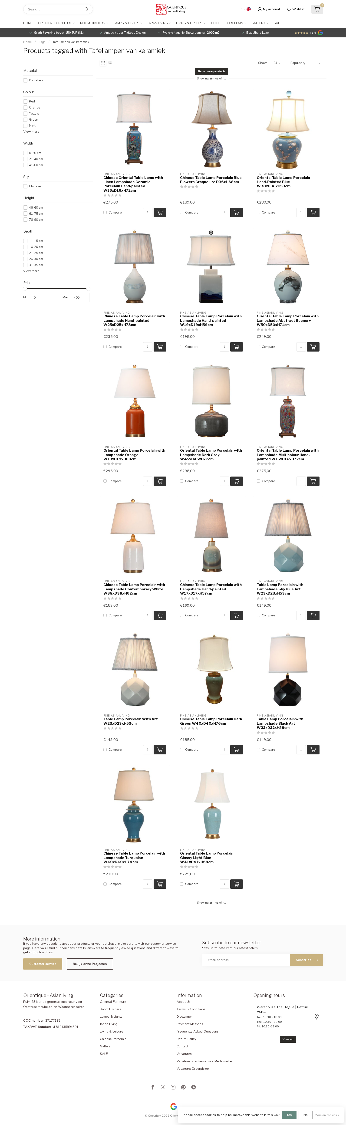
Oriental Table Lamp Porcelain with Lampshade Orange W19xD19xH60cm (134, 454)
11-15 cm (36, 241)
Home (28, 23)
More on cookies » (327, 1115)
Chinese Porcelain (227, 23)
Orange (34, 107)
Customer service (42, 964)
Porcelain (36, 80)
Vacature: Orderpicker (193, 1068)
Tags (42, 42)
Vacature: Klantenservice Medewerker (205, 1061)
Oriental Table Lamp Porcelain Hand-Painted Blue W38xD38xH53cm (283, 182)
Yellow (34, 113)
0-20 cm (35, 153)
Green (33, 119)
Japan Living (158, 23)
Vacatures (184, 1054)
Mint (32, 125)
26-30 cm (36, 259)
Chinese (35, 186)
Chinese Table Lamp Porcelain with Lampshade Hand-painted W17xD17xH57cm (211, 589)
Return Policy (186, 1039)
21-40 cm (36, 159)
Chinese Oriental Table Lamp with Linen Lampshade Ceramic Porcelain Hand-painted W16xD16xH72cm (133, 184)
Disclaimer (184, 1016)
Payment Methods (190, 1024)
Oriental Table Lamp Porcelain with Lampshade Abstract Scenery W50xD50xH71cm (288, 320)
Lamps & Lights (126, 23)
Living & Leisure (189, 23)
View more (31, 131)
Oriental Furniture (55, 23)
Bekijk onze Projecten (90, 964)
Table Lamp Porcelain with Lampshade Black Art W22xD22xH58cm (280, 723)
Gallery (258, 23)
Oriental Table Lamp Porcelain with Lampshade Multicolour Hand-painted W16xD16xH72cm (288, 454)
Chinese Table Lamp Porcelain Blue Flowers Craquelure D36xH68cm (211, 180)
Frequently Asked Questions (198, 1031)
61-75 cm (36, 213)
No (305, 1115)
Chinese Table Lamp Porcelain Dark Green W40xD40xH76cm (211, 721)
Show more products (211, 71)
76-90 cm (36, 219)
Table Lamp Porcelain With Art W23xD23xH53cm (130, 721)
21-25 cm (36, 253)
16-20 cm (36, 247)
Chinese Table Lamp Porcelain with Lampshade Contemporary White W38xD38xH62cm (134, 589)
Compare (115, 212)
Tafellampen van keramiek (71, 42)
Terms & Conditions (191, 1009)
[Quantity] (147, 212)
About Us (184, 1002)
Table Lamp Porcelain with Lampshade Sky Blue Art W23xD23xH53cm (280, 589)
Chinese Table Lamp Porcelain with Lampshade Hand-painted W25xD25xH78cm (134, 320)
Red (32, 101)
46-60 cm (36, 207)
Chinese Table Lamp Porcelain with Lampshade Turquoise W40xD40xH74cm (134, 857)
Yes (289, 1115)
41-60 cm (36, 165)
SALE (278, 23)
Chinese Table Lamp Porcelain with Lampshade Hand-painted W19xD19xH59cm (211, 320)
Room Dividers (92, 23)
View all (288, 1039)
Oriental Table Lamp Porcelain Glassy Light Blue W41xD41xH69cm (206, 857)
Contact (182, 1046)
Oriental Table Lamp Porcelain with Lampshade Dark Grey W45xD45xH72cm (211, 454)
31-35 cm (36, 265)
